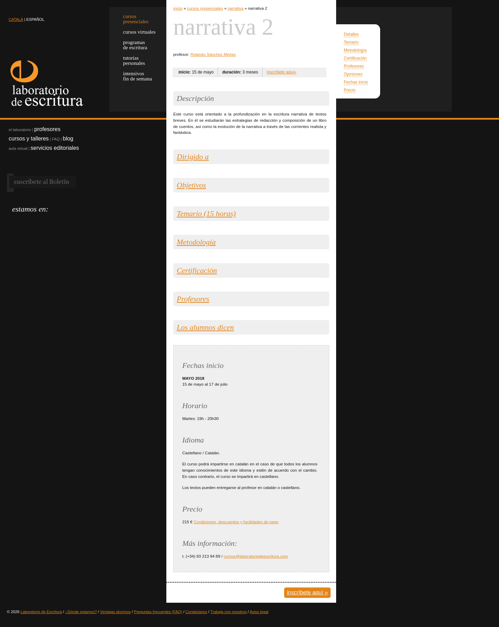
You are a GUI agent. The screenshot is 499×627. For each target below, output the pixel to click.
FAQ (56, 139)
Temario (351, 42)
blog (68, 138)
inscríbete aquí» (281, 72)
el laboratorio (20, 130)
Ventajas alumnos (115, 612)
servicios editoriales (54, 148)
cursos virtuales (139, 32)
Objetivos (191, 185)
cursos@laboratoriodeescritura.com (256, 556)
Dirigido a (193, 156)
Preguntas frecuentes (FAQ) (158, 612)
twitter (16, 221)
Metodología (355, 50)
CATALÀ (16, 19)
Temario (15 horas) (206, 213)
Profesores (354, 66)
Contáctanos (196, 612)
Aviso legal (259, 612)
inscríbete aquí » (307, 592)
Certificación (355, 58)
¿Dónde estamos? (81, 612)
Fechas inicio (356, 82)
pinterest (53, 221)
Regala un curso (117, 152)
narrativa (236, 8)
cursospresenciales (135, 19)
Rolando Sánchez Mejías (213, 54)
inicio (178, 8)
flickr (65, 221)
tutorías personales (134, 60)
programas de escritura (135, 45)
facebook (28, 221)
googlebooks (77, 221)
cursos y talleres (29, 138)
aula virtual (18, 148)
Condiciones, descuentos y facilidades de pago (236, 521)
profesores (47, 129)
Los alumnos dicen (205, 327)
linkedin (40, 221)
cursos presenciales (205, 8)
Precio (350, 90)
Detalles (351, 34)
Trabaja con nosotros (228, 612)
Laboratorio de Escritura (41, 612)
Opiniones (353, 74)
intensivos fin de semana (137, 76)
